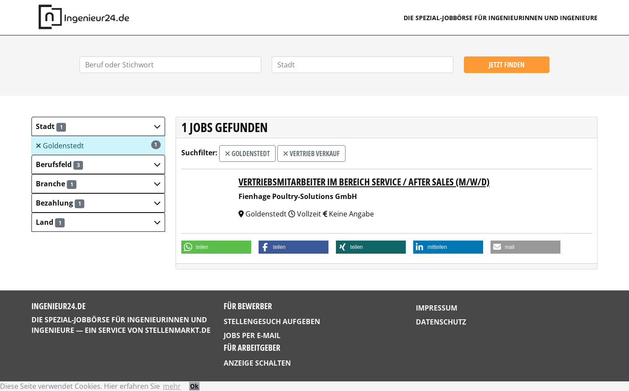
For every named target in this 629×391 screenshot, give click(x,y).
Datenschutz (441, 322)
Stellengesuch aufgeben (272, 321)
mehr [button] (172, 386)
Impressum (436, 308)
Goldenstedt (98, 145)
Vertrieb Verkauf (311, 153)
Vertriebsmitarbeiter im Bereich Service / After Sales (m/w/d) (364, 182)
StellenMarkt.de (178, 330)
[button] (98, 126)
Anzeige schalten (257, 363)
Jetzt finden (507, 65)
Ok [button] (194, 386)
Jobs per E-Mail (252, 335)
